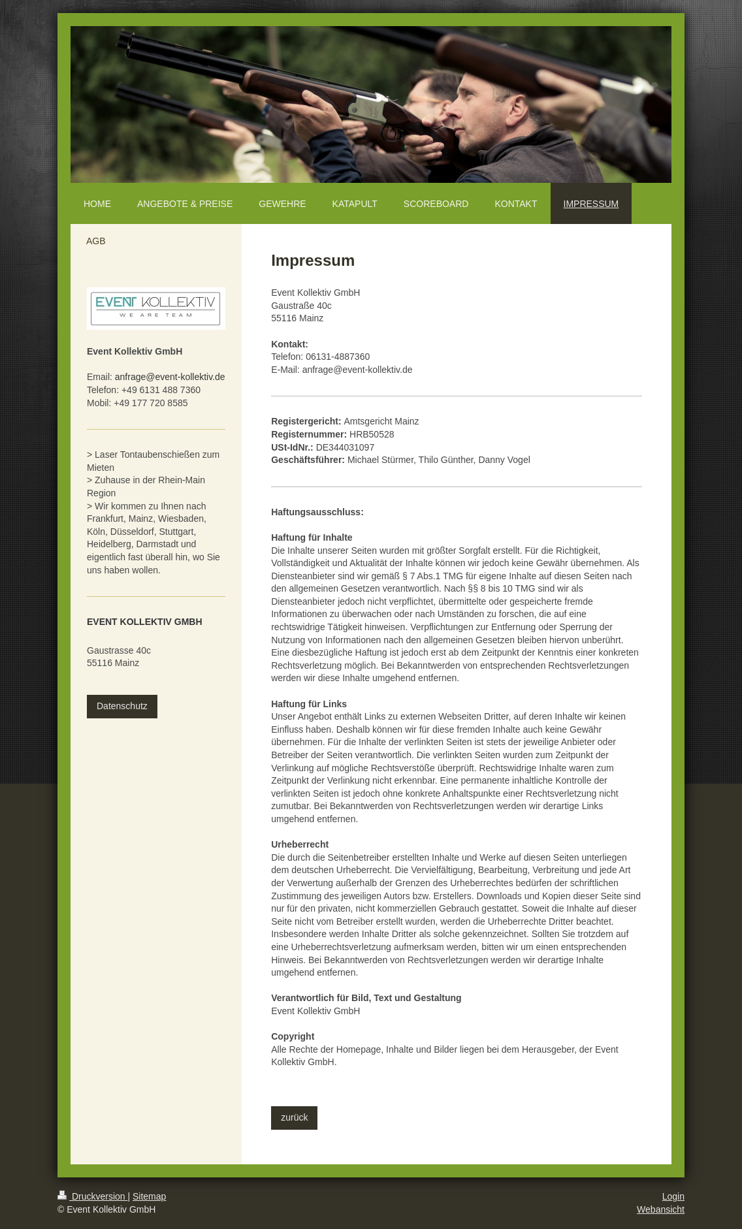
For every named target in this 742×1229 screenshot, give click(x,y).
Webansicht (661, 1209)
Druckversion (92, 1196)
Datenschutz (122, 706)
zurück (294, 1117)
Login (673, 1196)
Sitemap (149, 1196)
